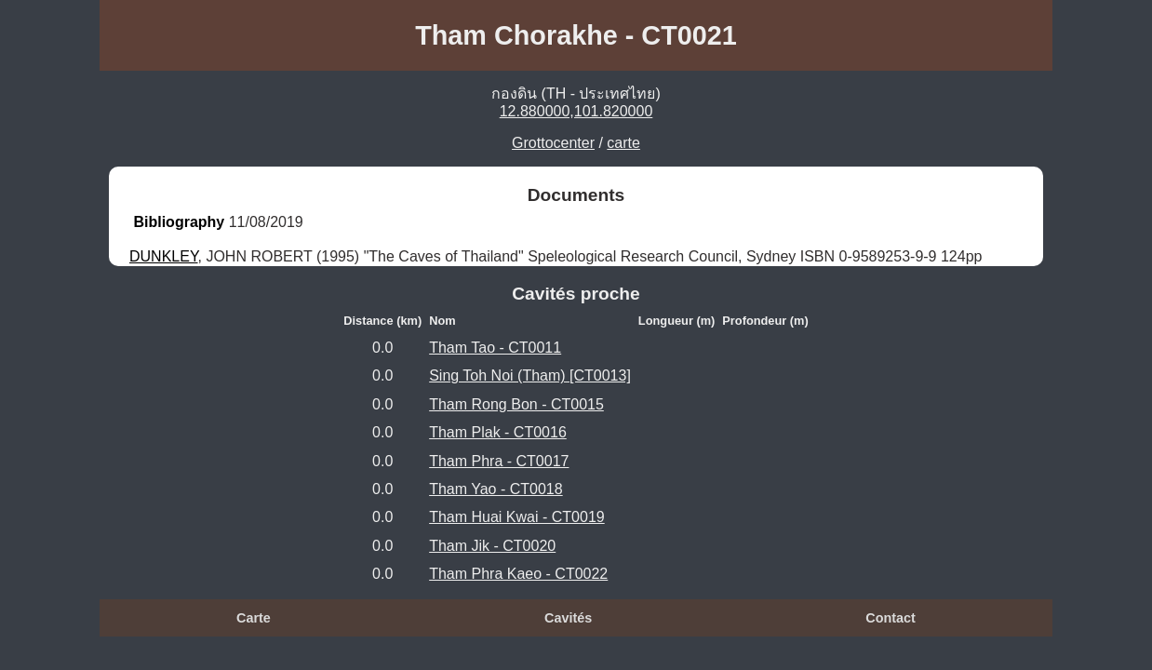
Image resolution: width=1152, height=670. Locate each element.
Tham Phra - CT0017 (499, 461)
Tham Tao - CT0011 (495, 347)
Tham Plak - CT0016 (498, 432)
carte (623, 143)
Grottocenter (553, 143)
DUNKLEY (163, 256)
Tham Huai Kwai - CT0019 (517, 517)
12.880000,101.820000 (576, 111)
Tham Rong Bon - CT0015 (516, 404)
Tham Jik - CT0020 (492, 546)
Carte (253, 617)
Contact (890, 617)
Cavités (568, 617)
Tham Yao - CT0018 (495, 489)
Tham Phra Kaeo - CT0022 (518, 574)
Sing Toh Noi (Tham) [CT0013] (530, 375)
